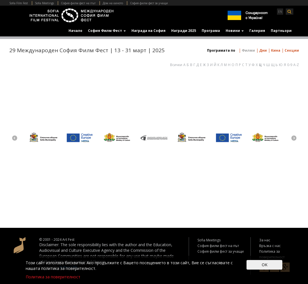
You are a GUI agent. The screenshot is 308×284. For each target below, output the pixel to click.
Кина (275, 50)
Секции (291, 50)
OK (264, 264)
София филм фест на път (78, 3)
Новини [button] (235, 30)
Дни (262, 50)
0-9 (289, 64)
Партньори (281, 30)
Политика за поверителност (53, 276)
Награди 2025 (183, 30)
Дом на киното (113, 3)
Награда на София (148, 30)
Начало (75, 30)
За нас (264, 240)
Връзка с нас (270, 245)
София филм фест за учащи (149, 3)
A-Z (296, 64)
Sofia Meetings (44, 3)
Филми (248, 50)
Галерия (257, 30)
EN (280, 12)
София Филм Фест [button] (107, 30)
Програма (211, 30)
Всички (176, 64)
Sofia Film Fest (18, 3)
